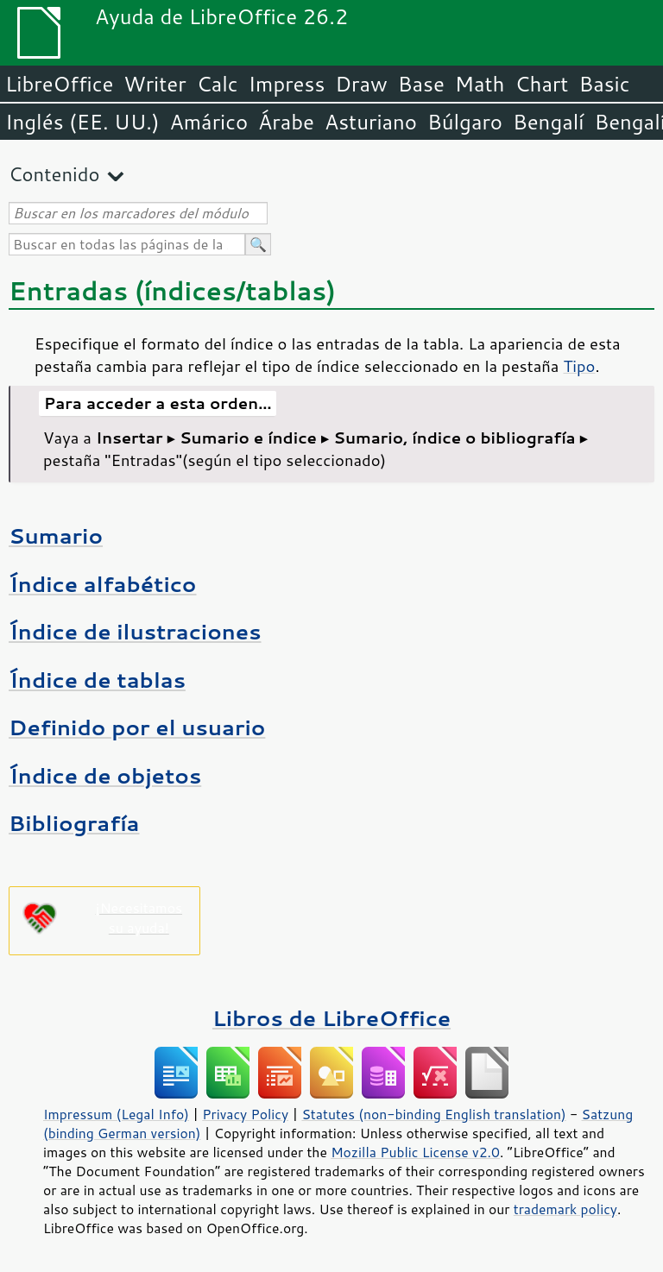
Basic (603, 83)
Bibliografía (74, 823)
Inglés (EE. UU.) (82, 121)
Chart (541, 83)
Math (480, 83)
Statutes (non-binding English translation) (433, 1114)
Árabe (286, 121)
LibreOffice (59, 83)
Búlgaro (464, 121)
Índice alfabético (103, 584)
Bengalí (548, 121)
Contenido (54, 174)
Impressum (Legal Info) (116, 1114)
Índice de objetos (105, 775)
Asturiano (371, 121)
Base (421, 83)
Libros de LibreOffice (331, 1018)
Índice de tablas (97, 679)
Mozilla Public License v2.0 (415, 1152)
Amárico (209, 121)
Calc (217, 83)
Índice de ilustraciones (135, 631)
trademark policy (565, 1209)
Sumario (56, 535)
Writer (154, 83)
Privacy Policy (245, 1114)
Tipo (579, 366)
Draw (361, 83)
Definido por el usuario (137, 727)
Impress (287, 83)
